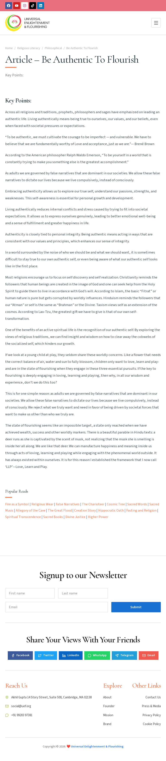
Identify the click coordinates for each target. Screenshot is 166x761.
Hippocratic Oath (111, 510)
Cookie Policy (152, 724)
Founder (109, 706)
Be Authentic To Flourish (82, 48)
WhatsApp (97, 655)
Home (9, 48)
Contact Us (153, 697)
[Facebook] (8, 5)
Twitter (46, 655)
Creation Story (85, 510)
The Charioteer (93, 504)
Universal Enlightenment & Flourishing (97, 746)
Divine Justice (75, 517)
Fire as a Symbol (17, 504)
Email (148, 655)
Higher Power (98, 517)
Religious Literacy (28, 48)
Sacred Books (53, 517)
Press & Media (151, 706)
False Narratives (68, 504)
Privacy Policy (151, 715)
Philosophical (53, 48)
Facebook (20, 655)
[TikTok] (32, 5)
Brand (107, 724)
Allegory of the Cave (30, 510)
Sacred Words (137, 504)
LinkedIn (70, 655)
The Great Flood (60, 510)
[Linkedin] (40, 5)
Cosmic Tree (116, 504)
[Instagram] (24, 5)
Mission (108, 715)
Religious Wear (42, 504)
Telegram (124, 655)
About (107, 697)
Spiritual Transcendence (23, 517)
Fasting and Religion (141, 510)
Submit (136, 607)
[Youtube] (16, 5)
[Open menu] (156, 23)
